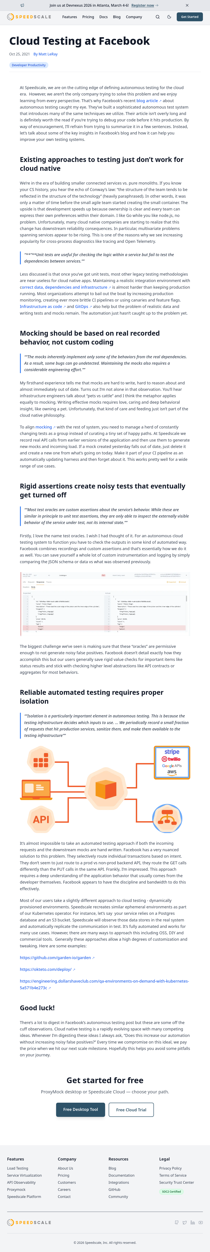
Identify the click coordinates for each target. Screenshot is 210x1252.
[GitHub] (177, 1222)
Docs (103, 16)
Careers (64, 1189)
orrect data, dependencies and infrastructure (64, 287)
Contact (64, 1196)
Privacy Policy (170, 1168)
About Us (65, 1168)
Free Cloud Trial (131, 1109)
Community (118, 1196)
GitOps (81, 306)
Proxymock (16, 1189)
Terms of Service (172, 1175)
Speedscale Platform (24, 1196)
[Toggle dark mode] (169, 17)
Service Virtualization (24, 1175)
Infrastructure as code (41, 306)
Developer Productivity (29, 65)
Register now (145, 5)
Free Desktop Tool (80, 1109)
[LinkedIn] (192, 1222)
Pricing (88, 16)
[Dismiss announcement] (187, 5)
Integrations (119, 1182)
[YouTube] (200, 1222)
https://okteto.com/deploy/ (46, 969)
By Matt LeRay (45, 54)
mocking (43, 427)
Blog (116, 16)
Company (134, 16)
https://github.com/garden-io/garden (55, 957)
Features (69, 16)
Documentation (122, 1175)
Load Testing (17, 1168)
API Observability (21, 1182)
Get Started (189, 17)
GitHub (114, 1189)
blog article (147, 100)
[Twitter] (185, 1222)
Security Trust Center (176, 1182)
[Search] (158, 17)
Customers (67, 1182)
